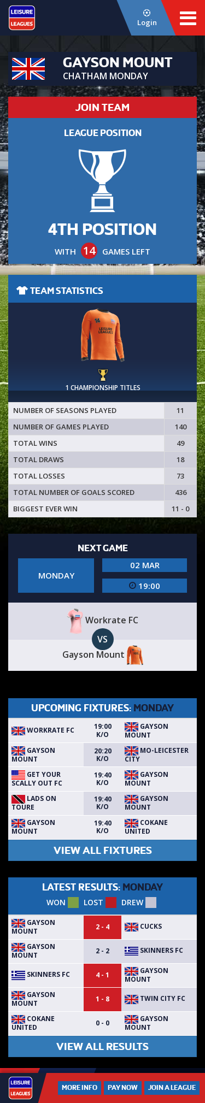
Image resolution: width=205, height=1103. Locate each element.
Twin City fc (155, 998)
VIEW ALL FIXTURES (103, 850)
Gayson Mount (146, 731)
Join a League (172, 1088)
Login (147, 18)
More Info (79, 1088)
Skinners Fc (154, 950)
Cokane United (146, 827)
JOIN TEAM (102, 107)
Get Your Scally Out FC (36, 779)
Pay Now (123, 1088)
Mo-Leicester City (157, 755)
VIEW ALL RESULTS (102, 1046)
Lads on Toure (33, 803)
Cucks (143, 926)
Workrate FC (42, 730)
